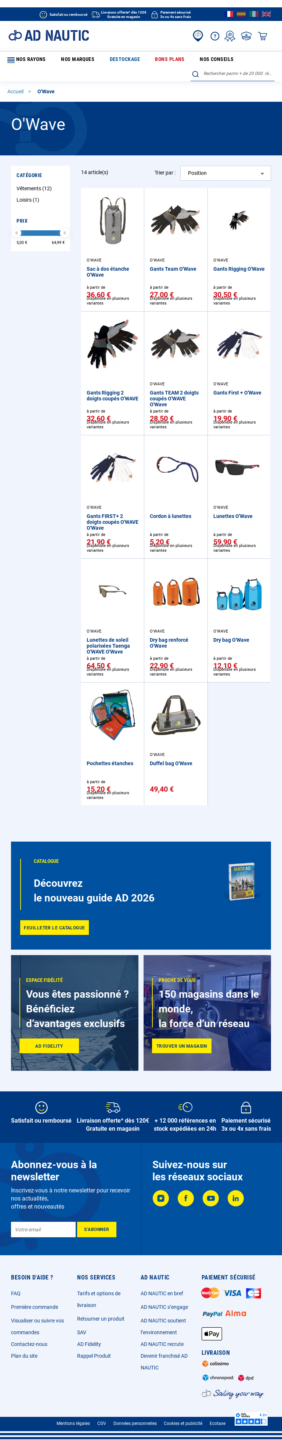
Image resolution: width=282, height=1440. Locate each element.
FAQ (16, 1293)
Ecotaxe (217, 1423)
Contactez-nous (29, 1344)
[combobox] (233, 59)
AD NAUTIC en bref (162, 1293)
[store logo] (48, 35)
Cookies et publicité (183, 1423)
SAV (81, 1332)
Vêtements (35, 176)
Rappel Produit (94, 1356)
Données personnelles (135, 1423)
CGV (101, 1423)
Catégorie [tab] (29, 163)
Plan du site (24, 1356)
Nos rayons (25, 60)
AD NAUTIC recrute (162, 1344)
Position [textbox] (197, 160)
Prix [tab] (22, 208)
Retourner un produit (100, 1319)
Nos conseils (159, 60)
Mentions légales (73, 1423)
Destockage (96, 60)
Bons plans (127, 60)
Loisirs (29, 187)
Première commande (34, 1307)
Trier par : (165, 160)
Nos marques (64, 60)
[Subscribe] (96, 1229)
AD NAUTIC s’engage (164, 1307)
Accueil (16, 79)
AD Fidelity (89, 1344)
